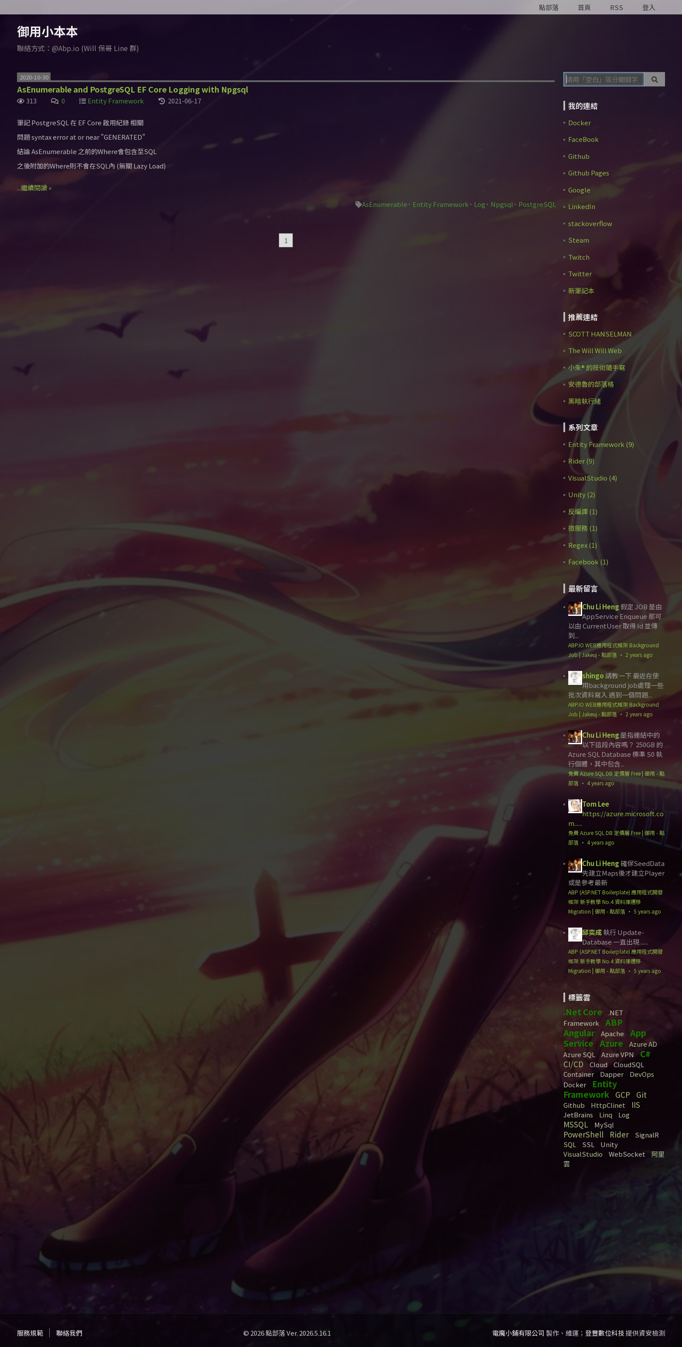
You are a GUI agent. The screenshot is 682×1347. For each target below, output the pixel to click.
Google (579, 189)
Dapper (612, 1074)
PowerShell (583, 1134)
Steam (578, 239)
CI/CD (573, 1063)
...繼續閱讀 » (34, 187)
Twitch (579, 256)
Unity (609, 1144)
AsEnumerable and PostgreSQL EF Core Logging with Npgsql (132, 89)
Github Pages (588, 172)
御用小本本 (47, 31)
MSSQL (575, 1124)
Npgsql (502, 204)
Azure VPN (617, 1054)
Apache (612, 1033)
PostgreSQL (537, 204)
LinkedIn (581, 206)
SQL (569, 1144)
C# (645, 1053)
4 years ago (600, 783)
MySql (604, 1124)
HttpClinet (608, 1105)
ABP (614, 1022)
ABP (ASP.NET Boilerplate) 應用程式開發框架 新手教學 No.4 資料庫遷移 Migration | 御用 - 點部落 (615, 901)
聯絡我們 (69, 1332)
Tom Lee (595, 803)
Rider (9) (581, 460)
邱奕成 (592, 932)
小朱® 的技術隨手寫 (596, 367)
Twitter (580, 273)
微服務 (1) (582, 528)
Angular (579, 1032)
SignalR (647, 1134)
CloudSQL (629, 1064)
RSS (616, 7)
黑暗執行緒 (584, 400)
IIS (635, 1104)
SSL (588, 1144)
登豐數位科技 (604, 1332)
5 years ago (647, 911)
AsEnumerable (384, 204)
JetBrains (578, 1114)
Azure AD (643, 1043)
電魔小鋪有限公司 (518, 1332)
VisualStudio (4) (592, 477)
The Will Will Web (595, 350)
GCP (622, 1094)
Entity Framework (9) (601, 444)
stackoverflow (590, 223)
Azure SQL (579, 1054)
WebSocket (627, 1153)
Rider (619, 1134)
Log (479, 204)
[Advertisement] (617, 1237)
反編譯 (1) (582, 511)
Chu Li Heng (600, 606)
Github (579, 156)
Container (578, 1074)
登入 (648, 7)
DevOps (642, 1074)
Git (641, 1094)
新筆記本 (581, 290)
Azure (611, 1043)
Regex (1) (582, 545)
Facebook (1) (588, 561)
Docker (579, 122)
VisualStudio (583, 1153)
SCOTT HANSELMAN (600, 333)
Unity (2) (581, 494)
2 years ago (639, 654)
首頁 (584, 7)
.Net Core (582, 1011)
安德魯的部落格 (591, 383)
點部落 (549, 7)
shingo (593, 675)
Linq (605, 1114)
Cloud (598, 1064)
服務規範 (30, 1332)
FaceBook (583, 139)
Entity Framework (116, 100)
